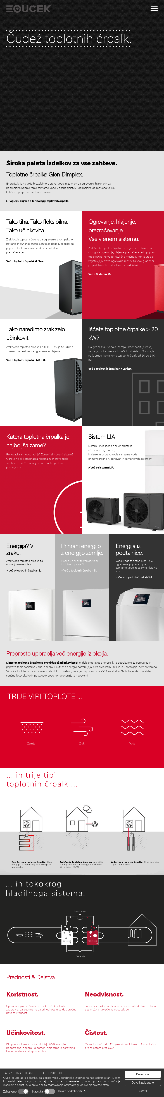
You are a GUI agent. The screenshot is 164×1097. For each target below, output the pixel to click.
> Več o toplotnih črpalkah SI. (79, 570)
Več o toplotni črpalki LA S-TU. (26, 360)
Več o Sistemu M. (99, 274)
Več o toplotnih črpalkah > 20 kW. (110, 368)
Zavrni (143, 1090)
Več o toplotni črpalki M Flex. (25, 261)
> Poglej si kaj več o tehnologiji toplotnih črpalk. (37, 201)
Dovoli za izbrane (143, 1082)
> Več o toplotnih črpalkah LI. (24, 570)
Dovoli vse (142, 1074)
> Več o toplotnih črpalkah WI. (134, 577)
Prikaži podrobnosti (70, 1091)
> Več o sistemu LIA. (101, 467)
